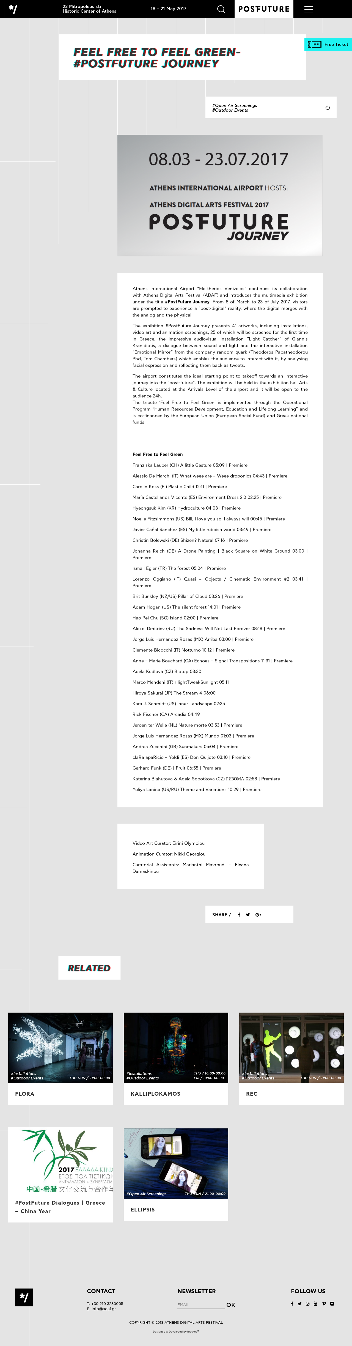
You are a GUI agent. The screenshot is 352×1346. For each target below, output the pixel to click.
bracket (193, 1331)
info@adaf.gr (104, 1309)
